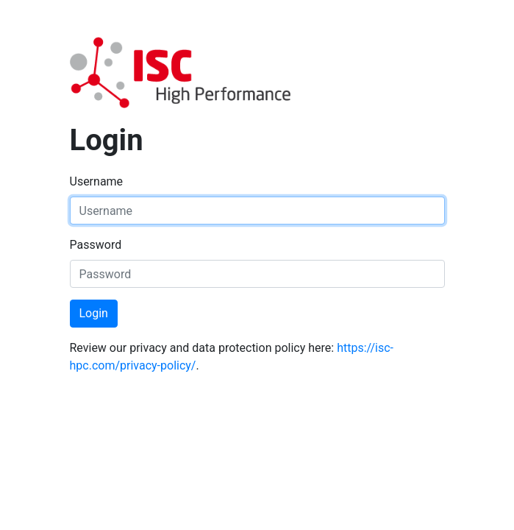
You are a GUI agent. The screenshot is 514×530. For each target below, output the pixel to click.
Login (93, 313)
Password (96, 245)
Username (97, 181)
